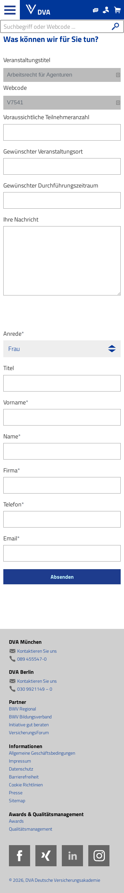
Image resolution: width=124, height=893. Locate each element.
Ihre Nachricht (20, 219)
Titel (8, 368)
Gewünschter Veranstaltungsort (43, 151)
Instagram (98, 855)
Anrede (13, 333)
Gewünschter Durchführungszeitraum (50, 185)
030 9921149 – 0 (34, 688)
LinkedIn (72, 855)
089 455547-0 (32, 658)
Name (12, 436)
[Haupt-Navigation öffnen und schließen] (10, 10)
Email (11, 538)
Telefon (13, 504)
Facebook (19, 855)
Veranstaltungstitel (26, 60)
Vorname (15, 402)
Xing (46, 855)
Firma (11, 470)
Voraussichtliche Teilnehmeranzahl (46, 117)
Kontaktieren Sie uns (37, 650)
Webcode (15, 88)
